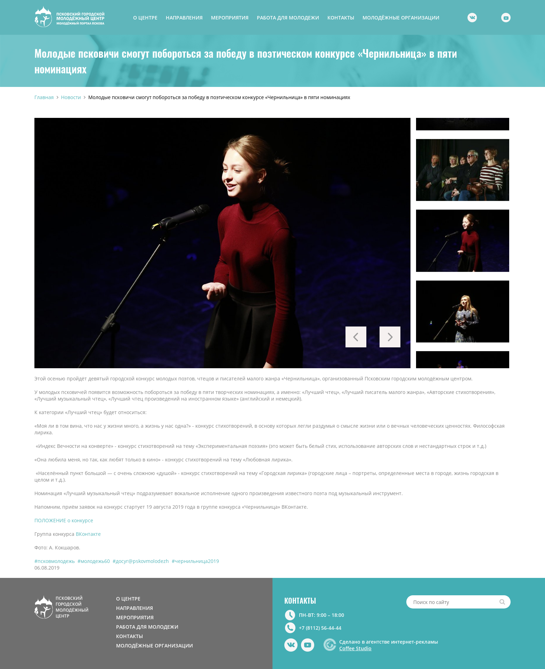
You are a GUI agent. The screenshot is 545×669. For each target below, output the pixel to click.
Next (390, 337)
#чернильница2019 (195, 561)
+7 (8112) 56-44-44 (320, 627)
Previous (355, 337)
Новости (71, 97)
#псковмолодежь (54, 561)
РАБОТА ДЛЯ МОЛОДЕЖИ (288, 17)
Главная (44, 97)
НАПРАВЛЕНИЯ (184, 17)
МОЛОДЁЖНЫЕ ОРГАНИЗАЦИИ (401, 17)
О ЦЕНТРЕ (145, 17)
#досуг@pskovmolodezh (141, 561)
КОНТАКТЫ (340, 17)
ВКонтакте (88, 534)
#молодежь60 (94, 561)
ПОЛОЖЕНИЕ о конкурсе (63, 520)
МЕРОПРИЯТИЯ (230, 17)
